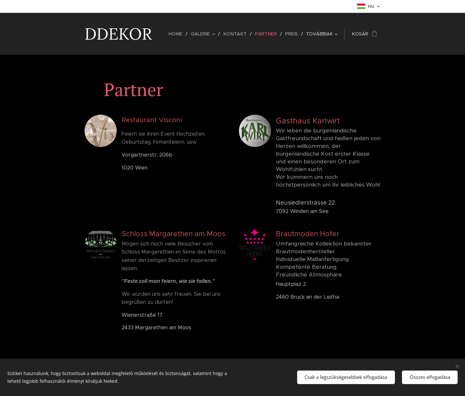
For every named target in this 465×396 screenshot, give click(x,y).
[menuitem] (180, 34)
